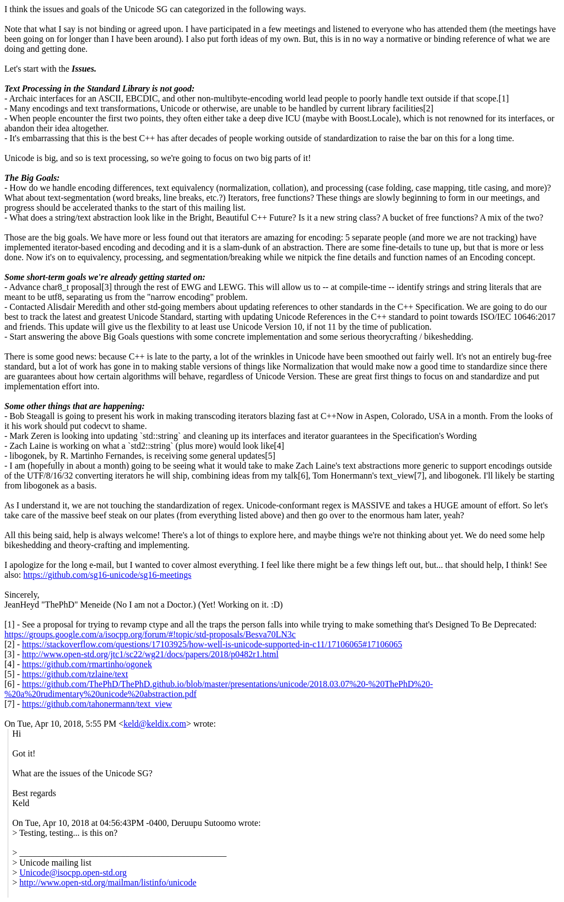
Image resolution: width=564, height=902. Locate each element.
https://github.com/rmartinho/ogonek (87, 664)
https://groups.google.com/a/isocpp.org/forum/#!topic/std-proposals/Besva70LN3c (150, 634)
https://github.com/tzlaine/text (75, 674)
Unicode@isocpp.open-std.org (73, 872)
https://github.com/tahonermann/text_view (97, 703)
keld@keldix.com (154, 723)
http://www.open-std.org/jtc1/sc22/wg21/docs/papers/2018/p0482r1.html (150, 654)
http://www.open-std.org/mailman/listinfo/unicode (107, 882)
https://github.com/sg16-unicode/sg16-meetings (107, 574)
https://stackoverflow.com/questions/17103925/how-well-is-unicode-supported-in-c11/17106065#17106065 (212, 644)
